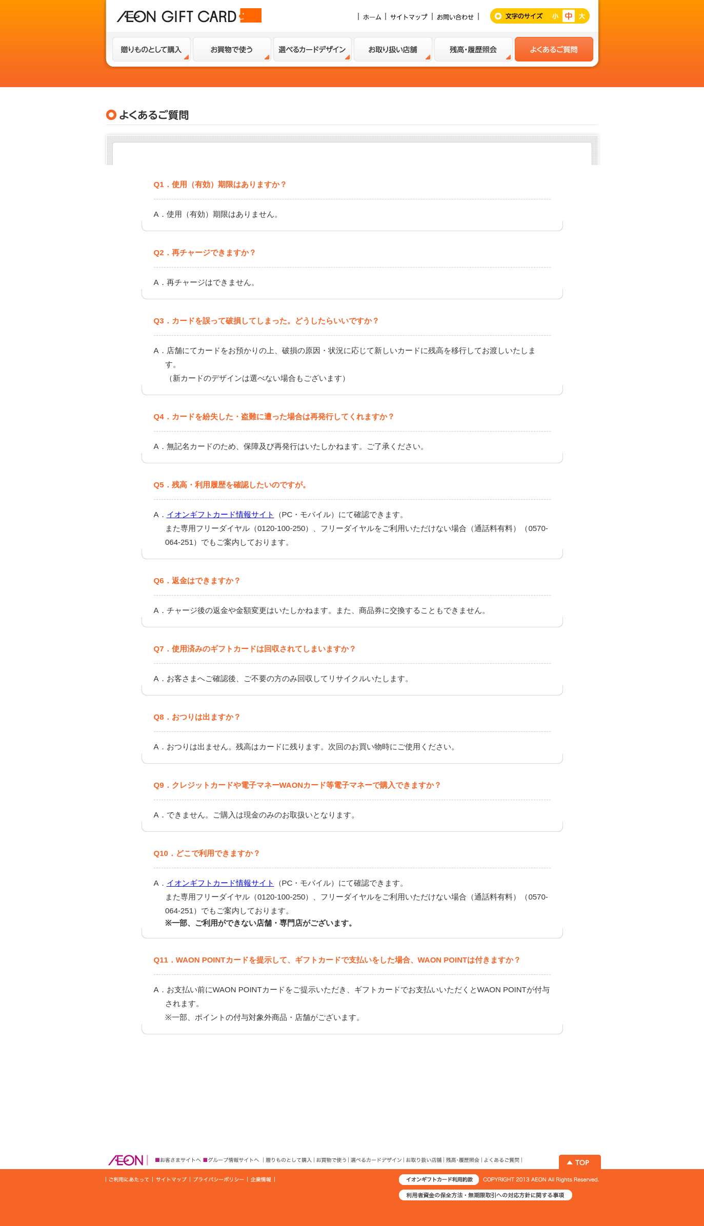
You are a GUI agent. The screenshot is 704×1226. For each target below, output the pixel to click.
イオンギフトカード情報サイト (220, 514)
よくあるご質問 (554, 49)
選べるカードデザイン (312, 49)
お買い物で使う (232, 49)
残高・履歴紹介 (473, 49)
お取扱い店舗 (393, 49)
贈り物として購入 (151, 49)
